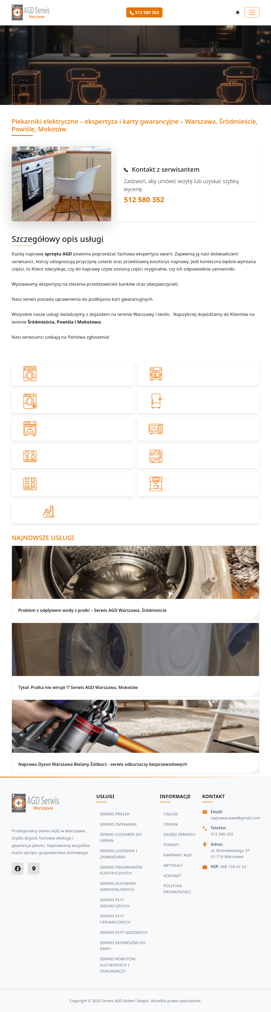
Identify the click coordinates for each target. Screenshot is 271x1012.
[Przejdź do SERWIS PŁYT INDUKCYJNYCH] (72, 456)
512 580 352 (144, 199)
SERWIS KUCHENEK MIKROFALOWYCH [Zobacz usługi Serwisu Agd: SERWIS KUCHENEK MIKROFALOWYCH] (118, 886)
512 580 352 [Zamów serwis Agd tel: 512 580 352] (144, 12)
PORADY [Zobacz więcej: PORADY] (171, 844)
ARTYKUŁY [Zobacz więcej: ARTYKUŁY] (173, 865)
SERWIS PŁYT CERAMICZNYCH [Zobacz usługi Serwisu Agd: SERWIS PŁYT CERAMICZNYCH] (115, 919)
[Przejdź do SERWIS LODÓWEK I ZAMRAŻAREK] (198, 401)
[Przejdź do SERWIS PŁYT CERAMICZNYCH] (198, 456)
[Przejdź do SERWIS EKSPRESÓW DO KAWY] (198, 484)
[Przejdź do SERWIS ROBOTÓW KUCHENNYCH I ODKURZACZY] (135, 511)
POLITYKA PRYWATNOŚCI (177, 888)
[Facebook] (18, 868)
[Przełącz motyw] (237, 12)
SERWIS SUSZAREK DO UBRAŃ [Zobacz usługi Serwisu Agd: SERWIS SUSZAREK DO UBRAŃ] (121, 837)
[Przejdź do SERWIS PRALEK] (72, 374)
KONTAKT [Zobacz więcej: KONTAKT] (172, 875)
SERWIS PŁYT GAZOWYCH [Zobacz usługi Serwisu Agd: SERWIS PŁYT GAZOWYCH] (124, 932)
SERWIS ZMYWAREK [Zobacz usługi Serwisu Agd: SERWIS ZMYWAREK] (118, 824)
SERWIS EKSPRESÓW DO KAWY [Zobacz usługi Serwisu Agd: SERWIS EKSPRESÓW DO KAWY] (123, 945)
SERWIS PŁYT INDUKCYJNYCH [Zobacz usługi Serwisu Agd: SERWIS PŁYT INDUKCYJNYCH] (114, 902)
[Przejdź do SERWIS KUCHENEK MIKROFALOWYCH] (198, 429)
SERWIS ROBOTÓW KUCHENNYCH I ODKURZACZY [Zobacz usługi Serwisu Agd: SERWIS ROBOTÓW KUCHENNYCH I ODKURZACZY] (118, 965)
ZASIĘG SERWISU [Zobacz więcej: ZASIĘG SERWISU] (179, 834)
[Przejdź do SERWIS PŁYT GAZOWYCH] (72, 484)
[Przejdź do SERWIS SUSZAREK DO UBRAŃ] (72, 401)
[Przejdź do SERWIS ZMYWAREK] (198, 374)
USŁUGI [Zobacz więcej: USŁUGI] (171, 813)
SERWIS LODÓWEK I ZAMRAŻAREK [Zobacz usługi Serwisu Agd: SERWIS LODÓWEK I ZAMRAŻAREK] (118, 853)
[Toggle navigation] (252, 12)
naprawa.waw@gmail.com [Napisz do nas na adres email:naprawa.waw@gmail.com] (235, 817)
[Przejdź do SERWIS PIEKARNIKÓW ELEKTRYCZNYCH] (72, 429)
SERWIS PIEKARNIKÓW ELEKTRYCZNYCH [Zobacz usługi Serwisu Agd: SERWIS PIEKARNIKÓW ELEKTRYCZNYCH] (121, 870)
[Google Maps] (34, 868)
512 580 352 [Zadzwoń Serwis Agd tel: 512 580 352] (222, 834)
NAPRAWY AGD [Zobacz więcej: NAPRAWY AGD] (178, 855)
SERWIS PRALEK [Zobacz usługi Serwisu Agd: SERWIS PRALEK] (115, 813)
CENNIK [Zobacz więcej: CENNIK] (171, 824)
